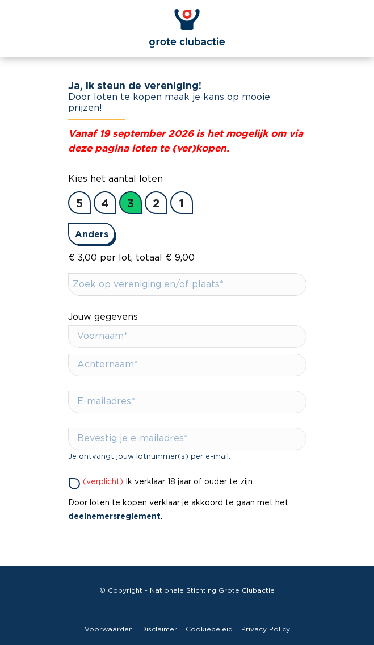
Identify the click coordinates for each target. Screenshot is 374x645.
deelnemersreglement (114, 516)
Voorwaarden (109, 629)
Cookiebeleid (209, 629)
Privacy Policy (265, 629)
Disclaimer (159, 629)
